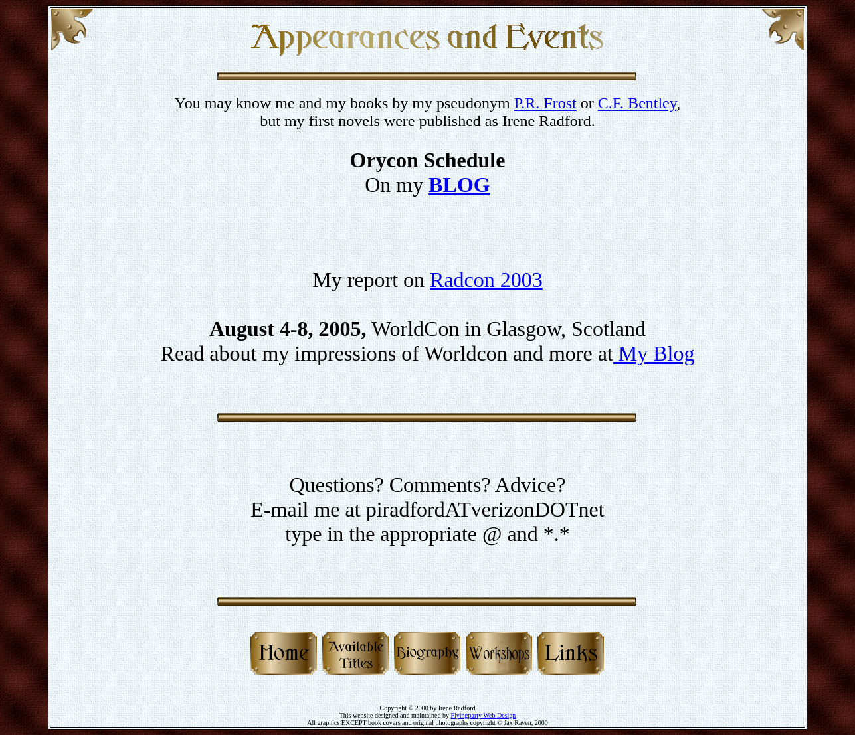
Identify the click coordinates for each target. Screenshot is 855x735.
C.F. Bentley (637, 103)
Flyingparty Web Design (483, 715)
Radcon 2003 (486, 279)
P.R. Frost (545, 103)
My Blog (654, 353)
